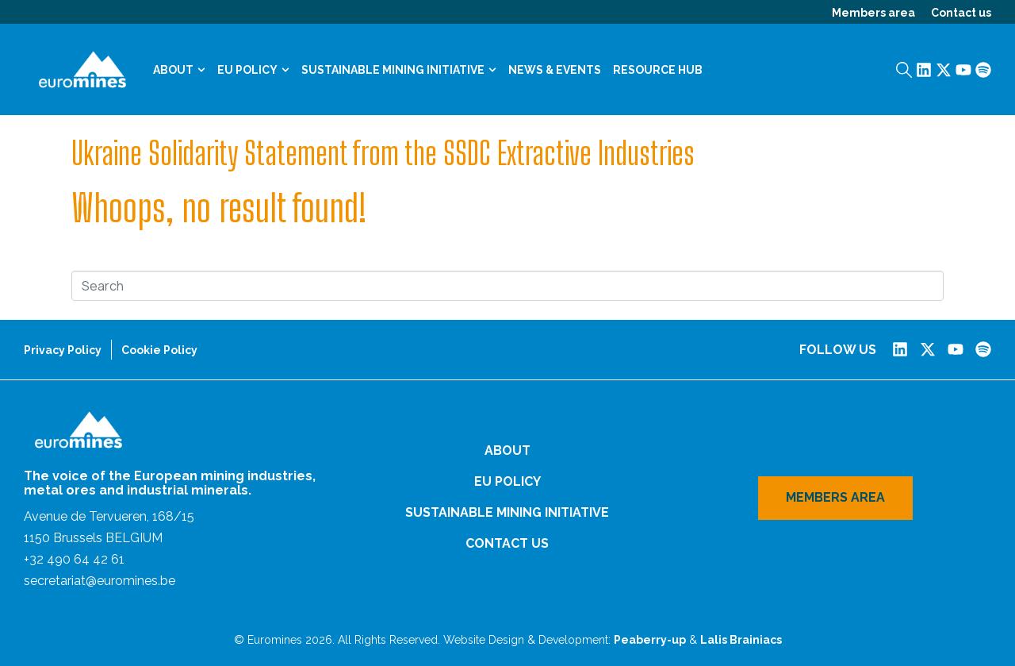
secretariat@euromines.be (99, 580)
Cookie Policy (159, 350)
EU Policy (253, 70)
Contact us (961, 12)
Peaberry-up (650, 639)
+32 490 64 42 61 (74, 559)
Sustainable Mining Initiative (398, 70)
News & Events (554, 70)
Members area (873, 12)
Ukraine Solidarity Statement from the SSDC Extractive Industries (383, 153)
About (179, 70)
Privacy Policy (63, 350)
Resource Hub (658, 70)
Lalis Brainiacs (741, 639)
